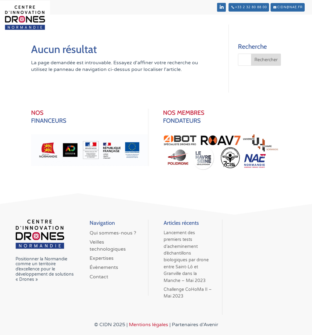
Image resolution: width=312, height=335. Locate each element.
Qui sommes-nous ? (113, 233)
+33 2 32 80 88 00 (251, 7)
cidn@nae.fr (290, 7)
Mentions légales (149, 325)
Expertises (102, 258)
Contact (99, 277)
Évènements (104, 267)
